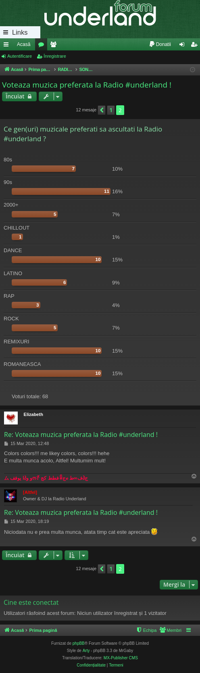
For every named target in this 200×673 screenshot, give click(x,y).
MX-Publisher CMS (121, 658)
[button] (102, 110)
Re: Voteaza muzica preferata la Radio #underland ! (81, 435)
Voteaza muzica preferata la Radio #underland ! (86, 84)
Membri (54, 46)
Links (20, 32)
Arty (86, 650)
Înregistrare (55, 56)
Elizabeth (33, 414)
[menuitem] (160, 44)
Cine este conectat (31, 602)
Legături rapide (7, 46)
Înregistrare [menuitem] (196, 46)
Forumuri (42, 46)
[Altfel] (30, 492)
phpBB (79, 643)
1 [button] (110, 110)
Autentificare (19, 56)
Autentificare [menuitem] (183, 46)
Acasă (23, 44)
